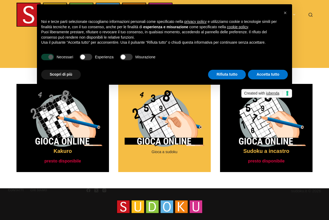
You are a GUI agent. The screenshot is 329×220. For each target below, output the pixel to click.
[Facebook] (88, 190)
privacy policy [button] (195, 21)
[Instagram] (104, 190)
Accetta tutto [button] (267, 74)
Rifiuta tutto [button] (227, 74)
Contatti (16, 190)
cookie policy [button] (237, 27)
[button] (285, 13)
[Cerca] (311, 15)
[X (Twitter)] (96, 190)
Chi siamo (38, 190)
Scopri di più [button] (61, 74)
